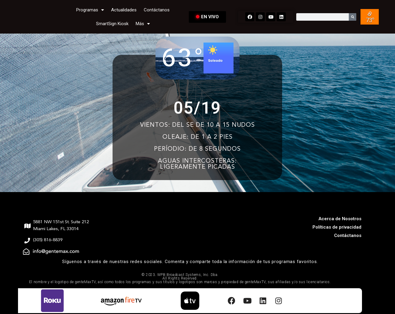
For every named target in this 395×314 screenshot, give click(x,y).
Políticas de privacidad (336, 227)
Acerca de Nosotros (339, 218)
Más (143, 24)
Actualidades (124, 10)
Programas (90, 10)
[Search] (352, 17)
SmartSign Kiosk (112, 23)
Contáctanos (157, 10)
